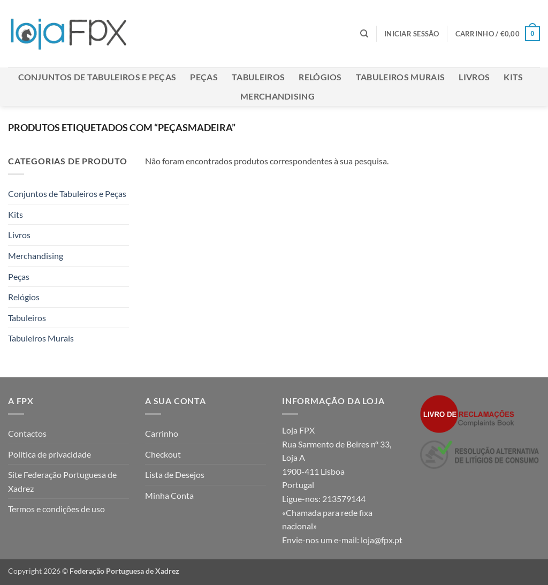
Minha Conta (169, 495)
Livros (474, 77)
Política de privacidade (49, 454)
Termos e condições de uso (56, 509)
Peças (204, 77)
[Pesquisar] (364, 34)
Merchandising (277, 96)
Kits (513, 77)
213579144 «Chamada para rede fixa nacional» (327, 512)
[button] (411, 33)
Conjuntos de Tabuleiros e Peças (97, 77)
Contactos (27, 433)
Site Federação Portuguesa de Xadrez (62, 481)
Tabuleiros (258, 77)
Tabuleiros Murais (400, 77)
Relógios (320, 77)
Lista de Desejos (174, 474)
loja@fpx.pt (381, 540)
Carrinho (161, 433)
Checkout (163, 454)
